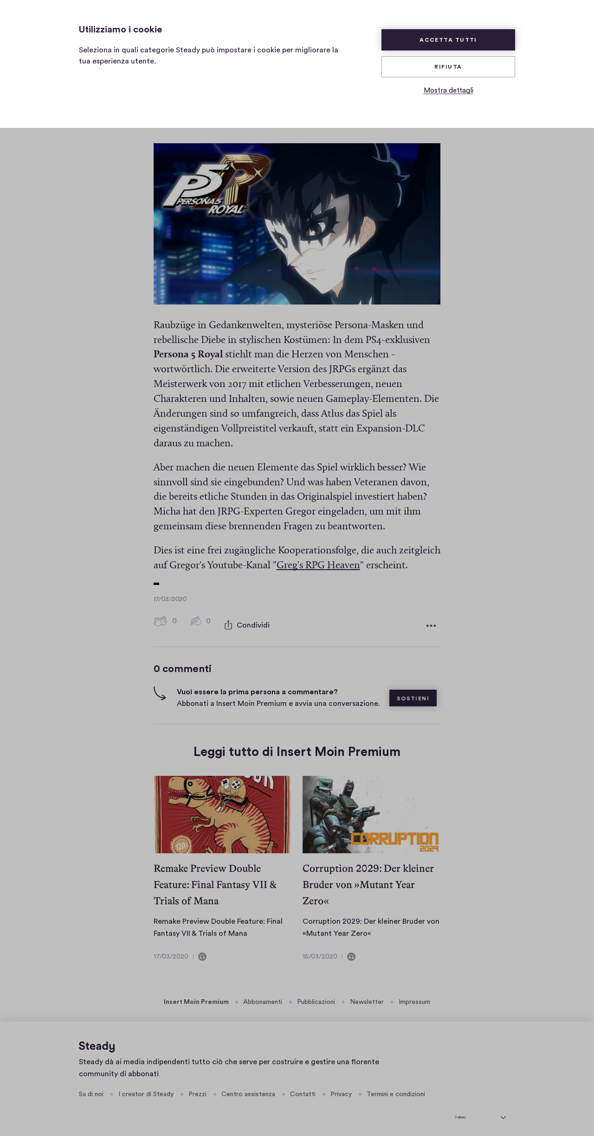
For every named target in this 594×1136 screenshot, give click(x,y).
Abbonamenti (262, 997)
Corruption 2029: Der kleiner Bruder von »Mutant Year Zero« (368, 880)
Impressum (414, 997)
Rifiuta (448, 67)
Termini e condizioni (396, 1089)
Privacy (341, 1089)
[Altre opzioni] (431, 623)
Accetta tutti (448, 40)
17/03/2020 (171, 952)
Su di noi (91, 1089)
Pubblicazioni (316, 997)
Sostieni (413, 694)
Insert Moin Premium (196, 997)
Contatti (303, 1089)
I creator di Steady (146, 1089)
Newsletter (367, 997)
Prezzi (197, 1089)
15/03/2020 (320, 952)
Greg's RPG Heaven (318, 565)
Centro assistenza (248, 1089)
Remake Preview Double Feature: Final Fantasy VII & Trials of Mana (215, 880)
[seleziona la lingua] (480, 1111)
